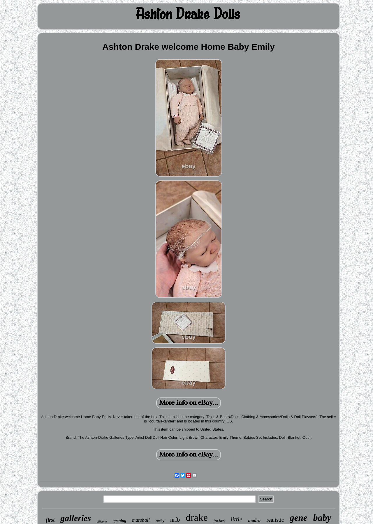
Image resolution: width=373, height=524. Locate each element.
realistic (275, 520)
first (50, 520)
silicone (102, 521)
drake (197, 517)
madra (254, 520)
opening (119, 520)
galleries (75, 518)
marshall (140, 520)
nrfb (175, 519)
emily (160, 520)
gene (298, 518)
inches (219, 520)
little (236, 519)
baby (322, 517)
